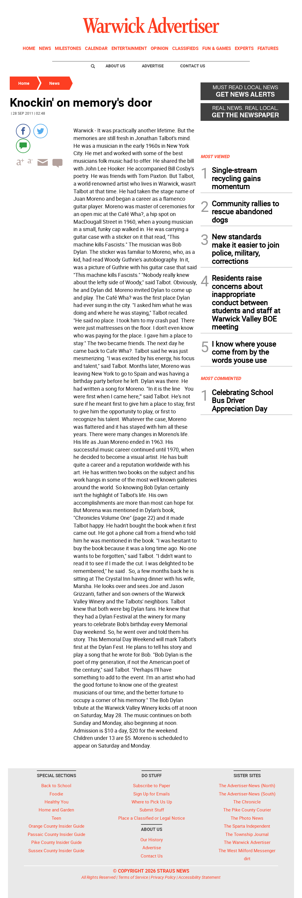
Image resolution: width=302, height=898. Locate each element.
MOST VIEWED (215, 156)
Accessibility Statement (199, 877)
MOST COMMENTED (221, 378)
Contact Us (192, 66)
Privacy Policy (163, 877)
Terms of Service (133, 877)
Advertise (153, 66)
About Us (115, 66)
